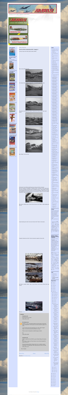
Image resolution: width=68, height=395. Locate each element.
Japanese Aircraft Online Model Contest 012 (54, 111)
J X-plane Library (55, 74)
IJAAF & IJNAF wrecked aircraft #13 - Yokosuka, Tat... (55, 359)
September (55, 297)
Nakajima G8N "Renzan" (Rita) (54, 170)
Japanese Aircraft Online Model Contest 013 (54, 114)
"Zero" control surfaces (55, 321)
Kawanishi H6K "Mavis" (54, 126)
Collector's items (54, 60)
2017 (53, 376)
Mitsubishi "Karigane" (54, 139)
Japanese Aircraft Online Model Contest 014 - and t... (55, 364)
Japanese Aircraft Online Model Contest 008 (54, 99)
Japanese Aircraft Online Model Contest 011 (54, 108)
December (55, 292)
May (54, 303)
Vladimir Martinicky (55, 201)
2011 (53, 385)
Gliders (53, 61)
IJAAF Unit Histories (55, 70)
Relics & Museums (55, 190)
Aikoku (53, 52)
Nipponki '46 (54, 184)
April (54, 367)
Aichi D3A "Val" (54, 49)
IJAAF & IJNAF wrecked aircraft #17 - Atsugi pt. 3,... (55, 336)
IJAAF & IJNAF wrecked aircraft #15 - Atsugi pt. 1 (55, 344)
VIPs (53, 199)
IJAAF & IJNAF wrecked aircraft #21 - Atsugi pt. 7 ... (55, 306)
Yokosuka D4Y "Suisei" (54, 204)
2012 (53, 384)
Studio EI (53, 276)
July (54, 300)
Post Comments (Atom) (26, 355)
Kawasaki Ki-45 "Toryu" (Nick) (54, 130)
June (54, 301)
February (54, 370)
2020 (53, 291)
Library (53, 136)
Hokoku (53, 62)
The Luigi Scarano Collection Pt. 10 (56, 355)
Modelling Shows (54, 165)
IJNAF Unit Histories (55, 72)
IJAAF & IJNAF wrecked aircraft (54, 69)
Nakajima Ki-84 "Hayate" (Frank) (54, 180)
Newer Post (21, 353)
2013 (53, 382)
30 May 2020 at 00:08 (25, 334)
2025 (53, 283)
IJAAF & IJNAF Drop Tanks (54, 64)
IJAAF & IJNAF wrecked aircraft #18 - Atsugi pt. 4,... (55, 318)
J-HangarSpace (54, 273)
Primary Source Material (54, 188)
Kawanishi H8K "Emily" (54, 128)
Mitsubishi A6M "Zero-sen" (54, 145)
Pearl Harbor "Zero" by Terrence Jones (55, 348)
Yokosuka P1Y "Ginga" (54, 206)
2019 (53, 373)
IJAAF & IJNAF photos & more (54, 66)
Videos (53, 196)
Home (34, 353)
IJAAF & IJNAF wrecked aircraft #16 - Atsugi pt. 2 (55, 340)
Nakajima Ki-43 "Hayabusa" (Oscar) (55, 175)
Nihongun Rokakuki (55, 182)
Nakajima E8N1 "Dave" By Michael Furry (55, 324)
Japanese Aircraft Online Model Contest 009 (54, 102)
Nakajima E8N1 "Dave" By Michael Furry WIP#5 (55, 332)
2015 (53, 379)
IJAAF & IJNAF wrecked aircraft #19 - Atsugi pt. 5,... (55, 314)
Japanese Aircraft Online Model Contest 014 (54, 117)
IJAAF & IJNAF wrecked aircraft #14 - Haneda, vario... (56, 351)
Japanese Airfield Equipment (54, 120)
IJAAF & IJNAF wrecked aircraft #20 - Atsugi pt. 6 (55, 310)
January (54, 371)
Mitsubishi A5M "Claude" (54, 141)
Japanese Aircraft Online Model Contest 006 (54, 93)
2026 (53, 282)
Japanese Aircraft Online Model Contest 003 (54, 84)
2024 (53, 285)
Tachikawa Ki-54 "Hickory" (54, 195)
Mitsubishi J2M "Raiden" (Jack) (54, 152)
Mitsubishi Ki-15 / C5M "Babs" (55, 154)
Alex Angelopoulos (55, 53)
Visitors (53, 200)
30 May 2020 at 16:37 (25, 346)
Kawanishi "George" (55, 123)
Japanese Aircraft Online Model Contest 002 (54, 81)
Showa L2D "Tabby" (55, 192)
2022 (53, 288)
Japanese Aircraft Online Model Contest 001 (54, 78)
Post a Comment (23, 348)
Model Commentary (55, 162)
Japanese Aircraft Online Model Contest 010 (54, 105)
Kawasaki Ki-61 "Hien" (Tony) (54, 134)
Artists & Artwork (55, 55)
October (54, 295)
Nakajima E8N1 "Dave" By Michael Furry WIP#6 (55, 328)
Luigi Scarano (54, 137)
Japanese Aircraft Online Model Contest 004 (54, 87)
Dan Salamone (24, 322)
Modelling (53, 164)
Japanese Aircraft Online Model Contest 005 (54, 90)
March (54, 368)
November (55, 294)
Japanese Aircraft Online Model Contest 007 (54, 96)
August (54, 298)
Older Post (46, 353)
